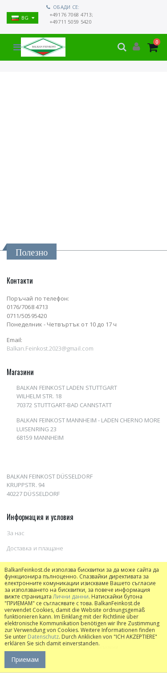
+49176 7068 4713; (71, 14)
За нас (15, 533)
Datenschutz (43, 636)
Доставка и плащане (35, 548)
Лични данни (71, 596)
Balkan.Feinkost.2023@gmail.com (50, 348)
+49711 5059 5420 (70, 21)
